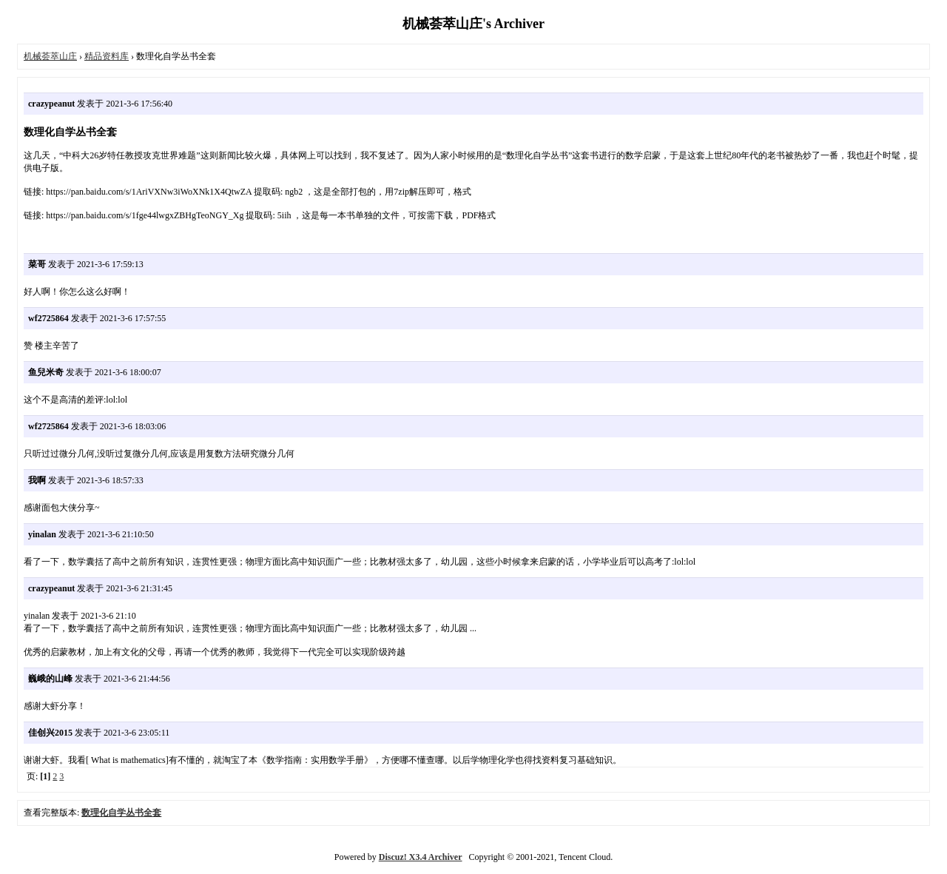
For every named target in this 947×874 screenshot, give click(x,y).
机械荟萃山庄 (50, 56)
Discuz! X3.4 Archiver (420, 857)
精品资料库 (106, 56)
